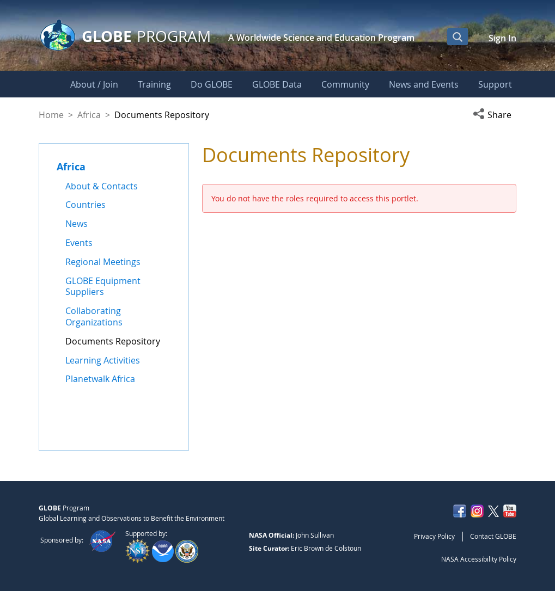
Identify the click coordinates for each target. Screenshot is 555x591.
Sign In (502, 38)
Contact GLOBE (493, 536)
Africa (89, 115)
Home (51, 115)
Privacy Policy (434, 536)
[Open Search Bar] (457, 36)
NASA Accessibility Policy (478, 559)
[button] (494, 114)
